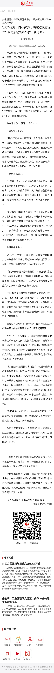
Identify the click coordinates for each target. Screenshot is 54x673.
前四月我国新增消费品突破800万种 (21, 563)
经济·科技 (12, 11)
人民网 (3, 11)
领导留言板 (7, 654)
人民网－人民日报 (38, 46)
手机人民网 (40, 640)
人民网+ (30, 640)
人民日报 (7, 640)
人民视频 (17, 654)
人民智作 (27, 654)
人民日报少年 (18, 640)
